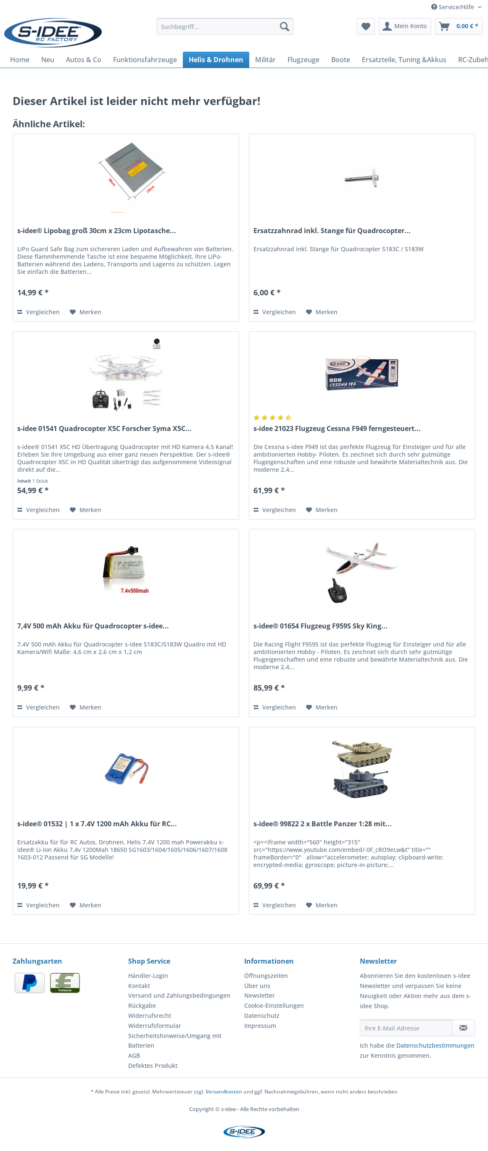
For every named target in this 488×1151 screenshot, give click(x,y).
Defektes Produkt (152, 1066)
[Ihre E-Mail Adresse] (406, 1028)
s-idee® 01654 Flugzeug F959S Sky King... (320, 626)
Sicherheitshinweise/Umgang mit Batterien (175, 1041)
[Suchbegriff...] (225, 26)
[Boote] (340, 60)
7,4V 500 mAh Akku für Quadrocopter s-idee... (93, 626)
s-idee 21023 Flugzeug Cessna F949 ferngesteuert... (337, 428)
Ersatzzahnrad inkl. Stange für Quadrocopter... (332, 230)
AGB (134, 1055)
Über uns (257, 986)
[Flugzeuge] (303, 60)
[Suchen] (284, 26)
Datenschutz (262, 1016)
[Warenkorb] (459, 26)
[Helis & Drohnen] (216, 60)
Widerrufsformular (154, 1026)
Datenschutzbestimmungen (435, 1045)
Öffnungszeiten (266, 976)
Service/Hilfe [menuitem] (453, 7)
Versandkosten (224, 1091)
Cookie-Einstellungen (274, 1005)
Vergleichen (38, 312)
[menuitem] (225, 30)
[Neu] (47, 60)
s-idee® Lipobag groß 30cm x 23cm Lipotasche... (96, 230)
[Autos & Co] (83, 60)
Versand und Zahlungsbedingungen (179, 995)
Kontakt (139, 986)
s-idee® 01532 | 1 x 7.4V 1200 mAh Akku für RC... (97, 824)
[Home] (19, 60)
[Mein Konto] (405, 26)
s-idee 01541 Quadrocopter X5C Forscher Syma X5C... (104, 428)
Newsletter (259, 995)
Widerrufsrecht (149, 1016)
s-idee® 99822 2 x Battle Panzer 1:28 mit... (322, 824)
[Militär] (265, 60)
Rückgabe (142, 1005)
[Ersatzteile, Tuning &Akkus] (404, 60)
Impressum (260, 1026)
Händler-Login (148, 976)
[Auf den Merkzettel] (85, 312)
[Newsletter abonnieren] (463, 1028)
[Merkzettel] (366, 26)
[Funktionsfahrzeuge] (145, 60)
